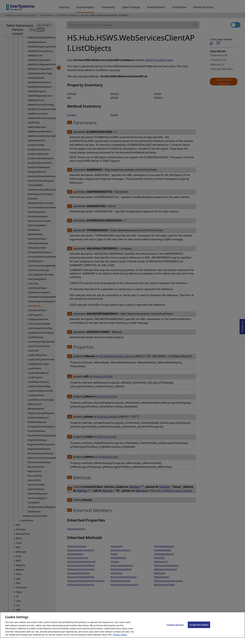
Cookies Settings (175, 628)
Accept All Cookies (199, 628)
